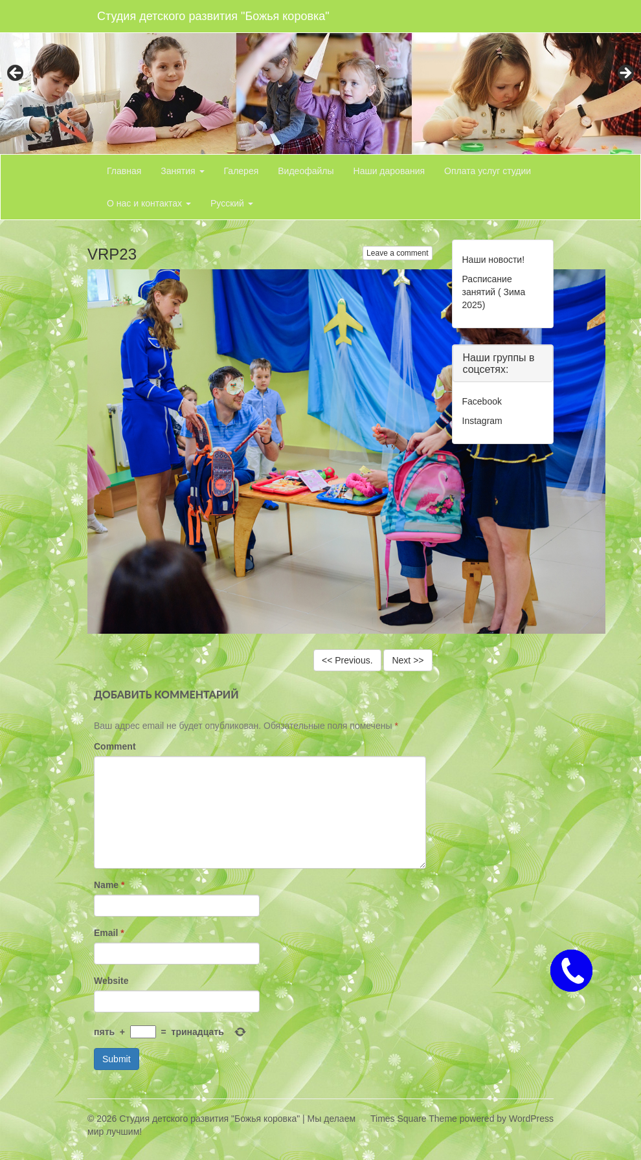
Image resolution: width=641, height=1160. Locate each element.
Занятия (182, 171)
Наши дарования (389, 171)
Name (109, 885)
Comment (115, 746)
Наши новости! (493, 259)
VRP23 (112, 254)
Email (109, 933)
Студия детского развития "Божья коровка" (213, 16)
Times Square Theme (413, 1118)
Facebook (482, 401)
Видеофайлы (305, 171)
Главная (124, 171)
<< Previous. (347, 660)
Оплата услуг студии (487, 171)
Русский (231, 203)
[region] (320, 77)
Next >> (407, 660)
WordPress (531, 1118)
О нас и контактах (149, 203)
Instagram (482, 421)
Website (111, 981)
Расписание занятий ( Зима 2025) (494, 292)
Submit (116, 1059)
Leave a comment (397, 253)
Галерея (241, 171)
